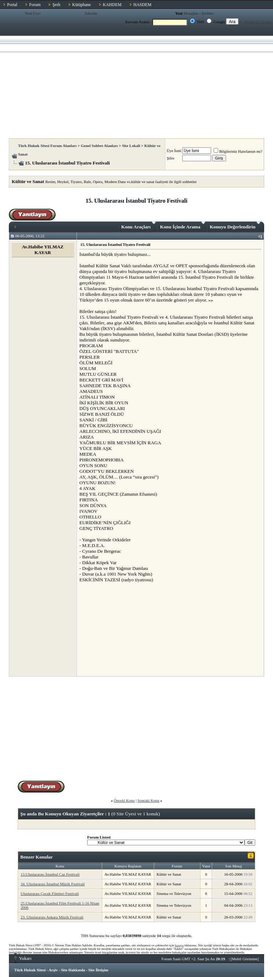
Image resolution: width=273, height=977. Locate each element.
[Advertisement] (136, 85)
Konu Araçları (138, 225)
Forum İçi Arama (257, 22)
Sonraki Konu (148, 800)
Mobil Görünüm (245, 959)
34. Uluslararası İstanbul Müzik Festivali (53, 884)
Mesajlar (191, 13)
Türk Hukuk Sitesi (30, 970)
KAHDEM (112, 4)
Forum (35, 4)
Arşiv (53, 970)
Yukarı (23, 958)
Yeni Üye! (33, 13)
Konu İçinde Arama (183, 225)
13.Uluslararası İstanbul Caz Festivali (50, 874)
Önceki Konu (124, 800)
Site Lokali (131, 145)
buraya (179, 945)
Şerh (56, 4)
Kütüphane (81, 4)
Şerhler (208, 13)
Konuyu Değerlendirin (235, 225)
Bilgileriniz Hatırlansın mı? (238, 151)
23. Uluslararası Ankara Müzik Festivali (52, 917)
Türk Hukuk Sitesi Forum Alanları (47, 145)
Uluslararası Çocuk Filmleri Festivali (50, 893)
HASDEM (142, 4)
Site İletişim (98, 970)
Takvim (90, 13)
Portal (12, 4)
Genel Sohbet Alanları (99, 145)
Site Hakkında (73, 970)
